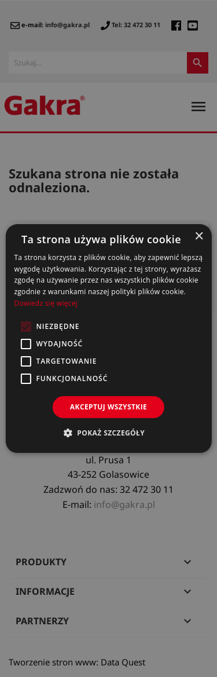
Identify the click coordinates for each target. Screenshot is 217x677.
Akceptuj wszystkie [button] (108, 407)
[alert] (108, 338)
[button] (108, 432)
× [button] (198, 236)
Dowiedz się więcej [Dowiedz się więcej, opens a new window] (46, 303)
